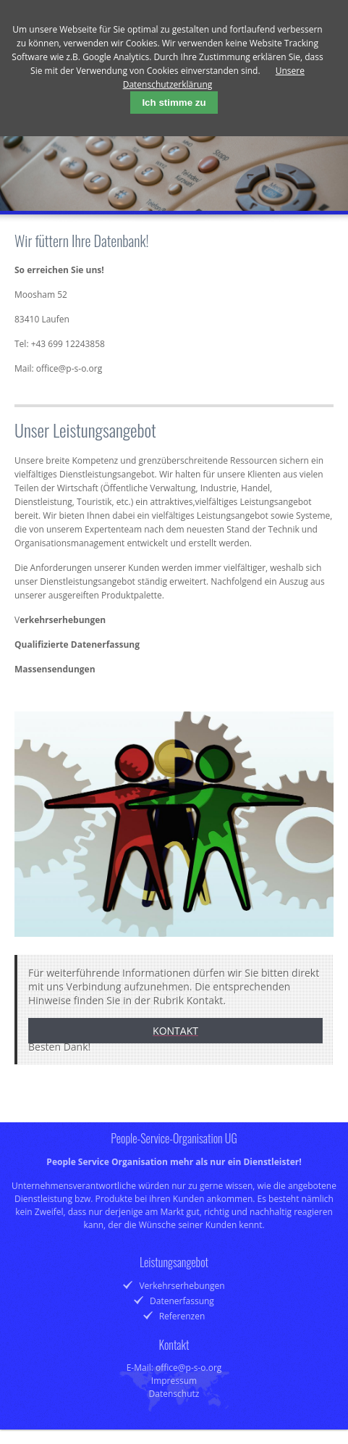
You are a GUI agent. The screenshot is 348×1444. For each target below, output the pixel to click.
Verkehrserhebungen (181, 1286)
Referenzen (182, 1316)
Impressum (174, 1380)
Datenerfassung (182, 1301)
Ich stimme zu (173, 102)
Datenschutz (174, 1393)
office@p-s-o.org (69, 368)
